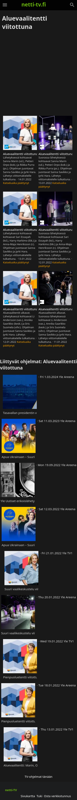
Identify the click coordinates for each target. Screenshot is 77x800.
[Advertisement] (38, 73)
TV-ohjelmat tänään (39, 777)
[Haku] (72, 5)
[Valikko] (5, 5)
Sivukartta (28, 796)
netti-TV (11, 790)
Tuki (39, 796)
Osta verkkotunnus (57, 796)
